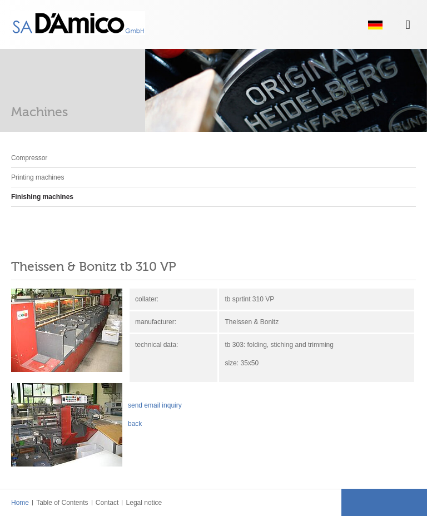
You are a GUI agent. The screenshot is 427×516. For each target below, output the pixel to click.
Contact (106, 503)
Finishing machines (42, 197)
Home (20, 503)
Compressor (29, 158)
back (135, 424)
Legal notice (143, 503)
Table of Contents (61, 503)
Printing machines (37, 177)
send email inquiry (155, 405)
